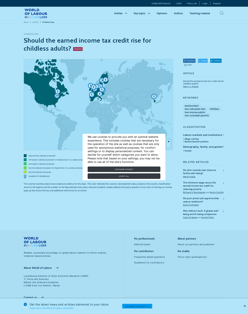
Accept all (124, 176)
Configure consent (124, 169)
